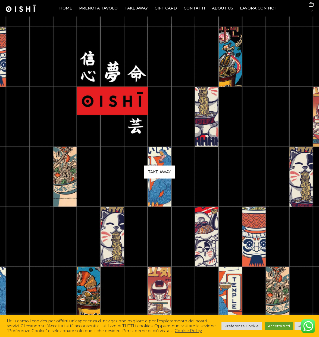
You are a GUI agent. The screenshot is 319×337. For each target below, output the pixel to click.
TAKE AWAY (136, 8)
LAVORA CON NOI (258, 8)
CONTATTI (194, 8)
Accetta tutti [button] (279, 326)
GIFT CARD (166, 8)
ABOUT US (222, 8)
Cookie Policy (188, 330)
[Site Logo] (20, 8)
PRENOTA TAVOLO (98, 8)
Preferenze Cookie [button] (242, 326)
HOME (65, 8)
